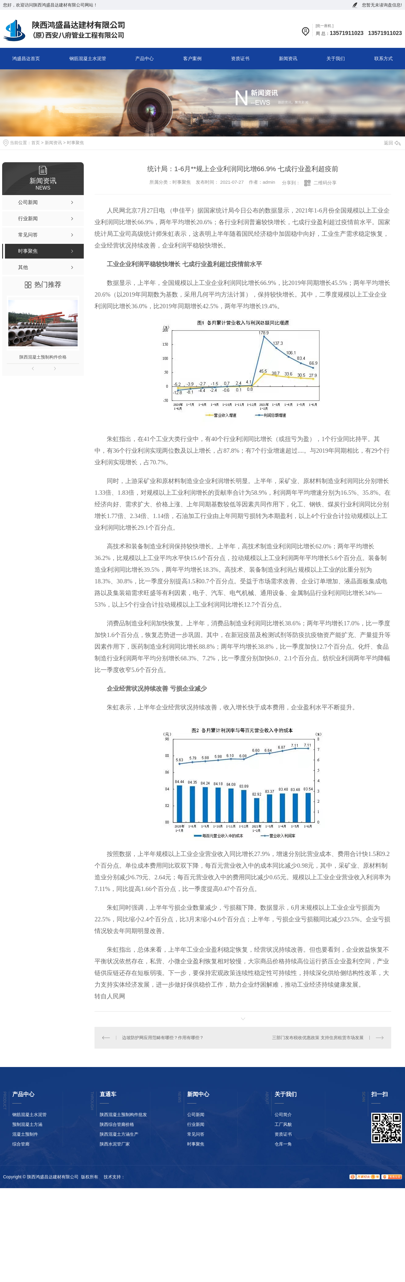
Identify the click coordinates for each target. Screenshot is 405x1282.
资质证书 (240, 58)
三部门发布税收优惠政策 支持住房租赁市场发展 (318, 1037)
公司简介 (283, 1114)
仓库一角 (283, 1144)
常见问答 (195, 1134)
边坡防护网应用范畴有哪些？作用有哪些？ (163, 1037)
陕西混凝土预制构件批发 (123, 1114)
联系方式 (383, 58)
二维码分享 (325, 182)
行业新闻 (195, 1124)
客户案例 (192, 58)
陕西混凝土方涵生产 (119, 1134)
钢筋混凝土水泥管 (87, 58)
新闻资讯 (288, 58)
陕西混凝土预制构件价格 (43, 357)
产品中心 (144, 58)
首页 (35, 142)
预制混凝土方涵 (27, 1124)
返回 (392, 142)
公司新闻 (195, 1114)
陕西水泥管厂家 (115, 1144)
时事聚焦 (75, 142)
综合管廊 (20, 1144)
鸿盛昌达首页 (26, 58)
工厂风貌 (283, 1124)
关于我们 (335, 58)
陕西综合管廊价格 (117, 1124)
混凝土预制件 (25, 1134)
